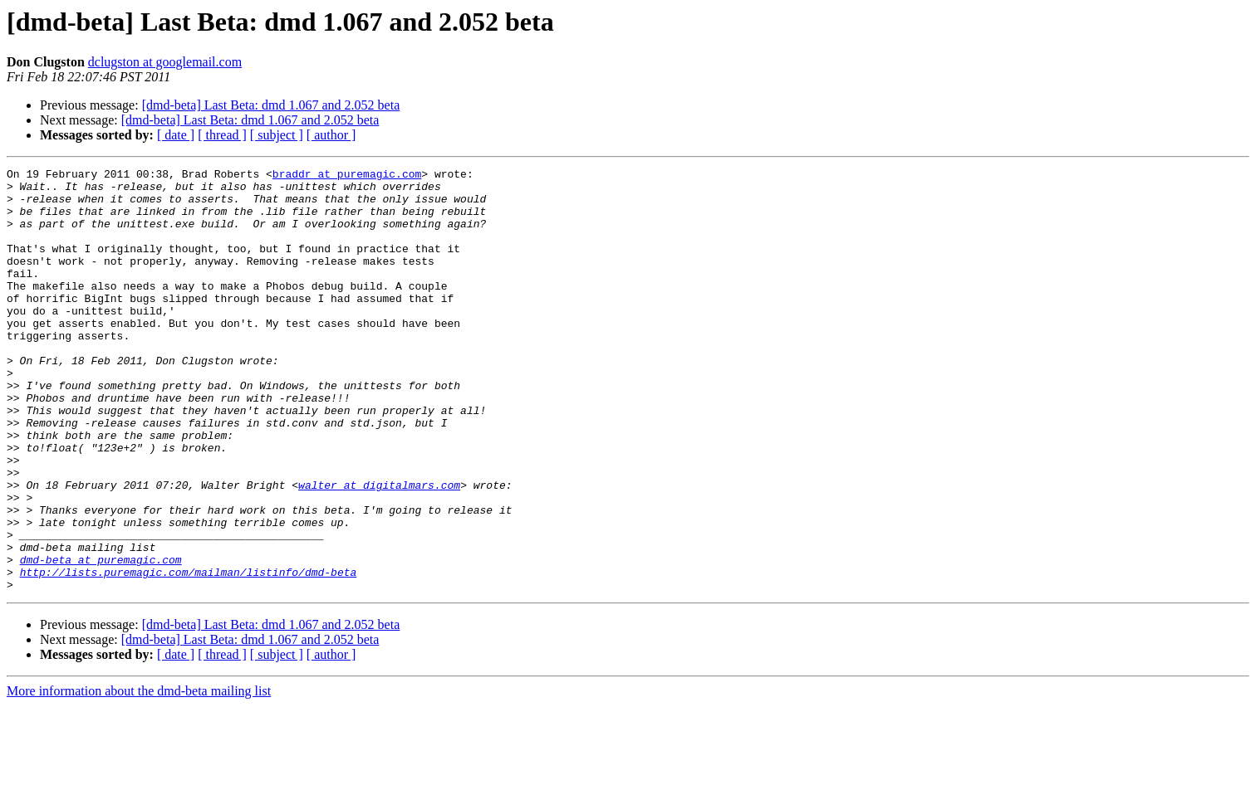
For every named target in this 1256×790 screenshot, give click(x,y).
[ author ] (331, 135)
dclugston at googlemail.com (165, 62)
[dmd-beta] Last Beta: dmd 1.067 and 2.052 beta (271, 105)
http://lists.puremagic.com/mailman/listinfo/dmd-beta (188, 653)
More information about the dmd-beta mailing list (139, 775)
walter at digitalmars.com (379, 549)
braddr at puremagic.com (346, 175)
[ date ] (175, 135)
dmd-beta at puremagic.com (101, 639)
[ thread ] (222, 135)
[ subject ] (276, 135)
